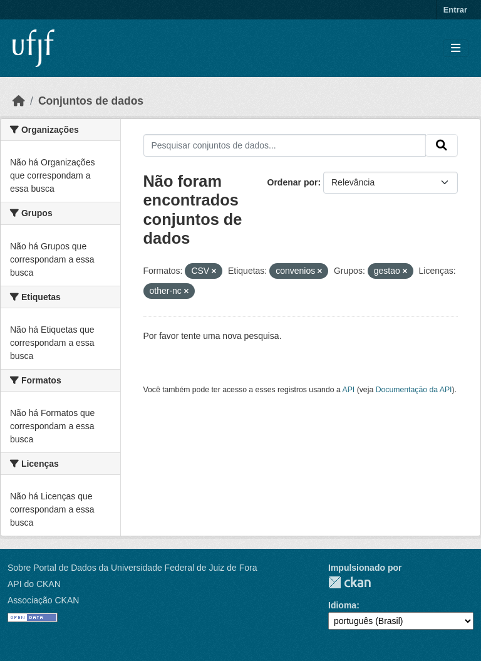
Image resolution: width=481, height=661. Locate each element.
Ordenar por (292, 182)
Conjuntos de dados (90, 101)
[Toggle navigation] (455, 48)
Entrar (455, 9)
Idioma (342, 605)
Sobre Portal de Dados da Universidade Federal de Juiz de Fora (132, 568)
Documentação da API (414, 389)
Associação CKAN (43, 600)
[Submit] (441, 145)
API (349, 389)
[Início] (19, 101)
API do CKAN (34, 584)
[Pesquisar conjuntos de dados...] (285, 145)
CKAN (349, 582)
